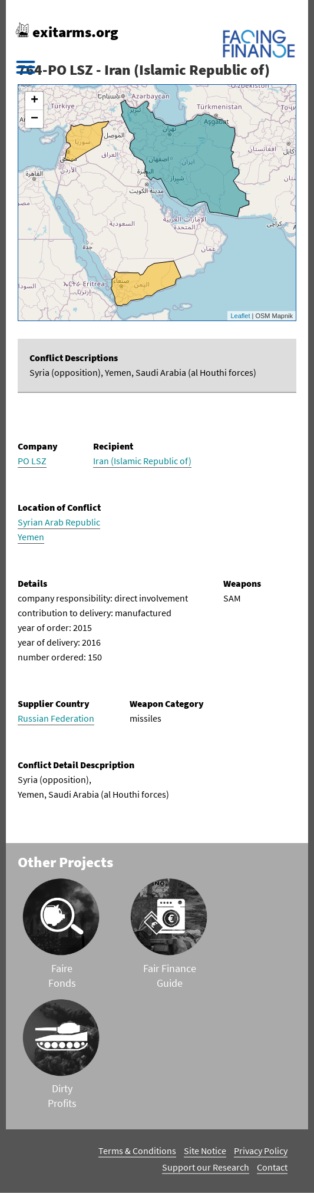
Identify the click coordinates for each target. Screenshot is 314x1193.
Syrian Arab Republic (59, 522)
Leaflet (240, 315)
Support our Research (205, 1167)
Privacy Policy (260, 1150)
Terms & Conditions (137, 1150)
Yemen (31, 537)
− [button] (34, 119)
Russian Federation (56, 718)
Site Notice (205, 1150)
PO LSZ (32, 461)
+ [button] (34, 101)
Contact (272, 1167)
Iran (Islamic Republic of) (142, 461)
